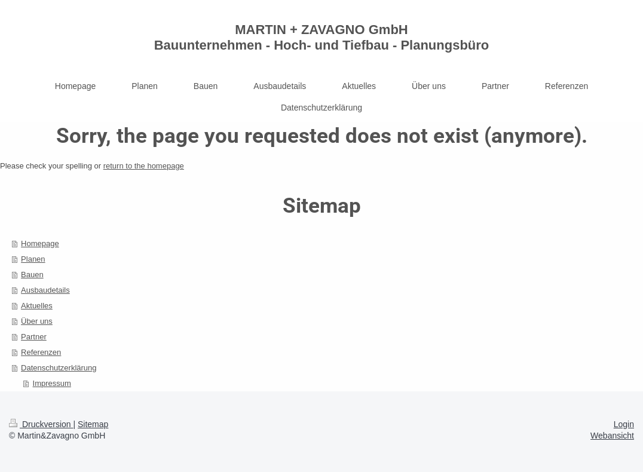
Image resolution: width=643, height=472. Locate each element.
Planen (33, 259)
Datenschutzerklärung (58, 367)
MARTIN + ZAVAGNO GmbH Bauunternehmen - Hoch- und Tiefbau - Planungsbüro (321, 37)
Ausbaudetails (45, 290)
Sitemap (93, 424)
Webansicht (612, 435)
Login (624, 424)
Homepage (40, 243)
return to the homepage (143, 165)
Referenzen (41, 352)
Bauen (32, 274)
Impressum (52, 383)
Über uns (37, 321)
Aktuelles (37, 305)
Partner (34, 336)
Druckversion (41, 424)
